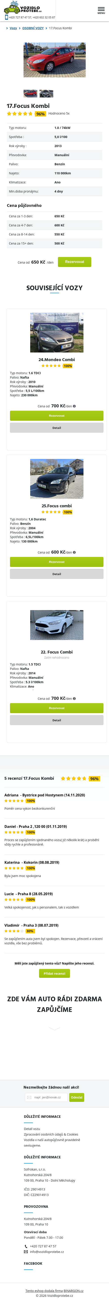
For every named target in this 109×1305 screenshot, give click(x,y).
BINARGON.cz (74, 1291)
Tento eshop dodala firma (44, 1291)
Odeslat (76, 1097)
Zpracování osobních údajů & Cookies (51, 1134)
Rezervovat (74, 262)
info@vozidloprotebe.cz (47, 1252)
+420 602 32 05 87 (44, 17)
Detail (56, 428)
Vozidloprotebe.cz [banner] (29, 10)
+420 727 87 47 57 (20, 17)
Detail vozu (32, 1129)
